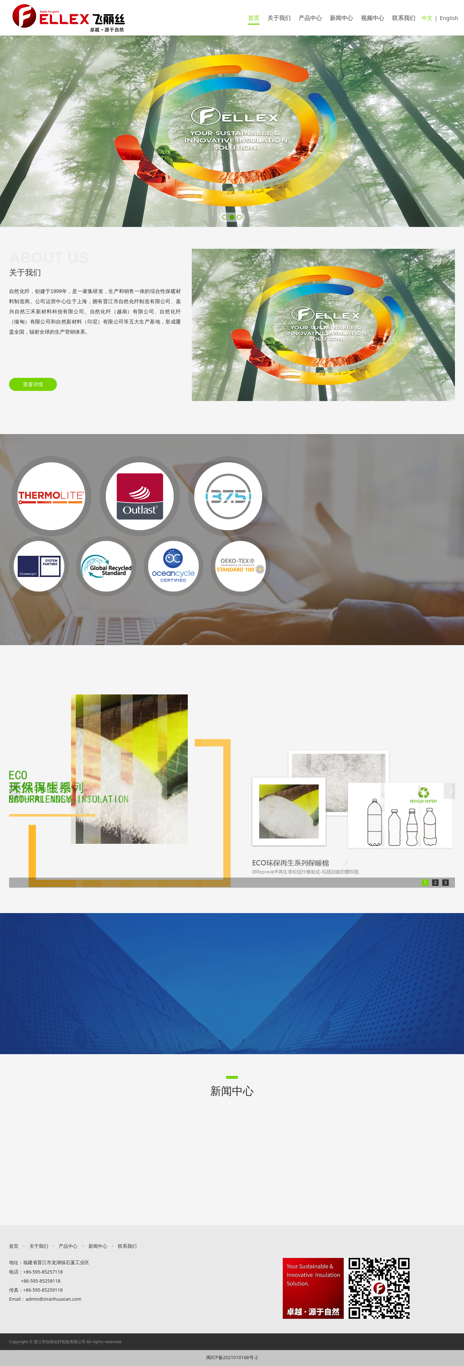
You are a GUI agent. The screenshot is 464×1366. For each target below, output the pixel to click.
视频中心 (372, 18)
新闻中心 (341, 18)
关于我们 (279, 18)
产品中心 (310, 18)
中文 (427, 17)
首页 (254, 18)
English (449, 17)
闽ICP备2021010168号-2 (232, 1357)
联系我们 (403, 18)
